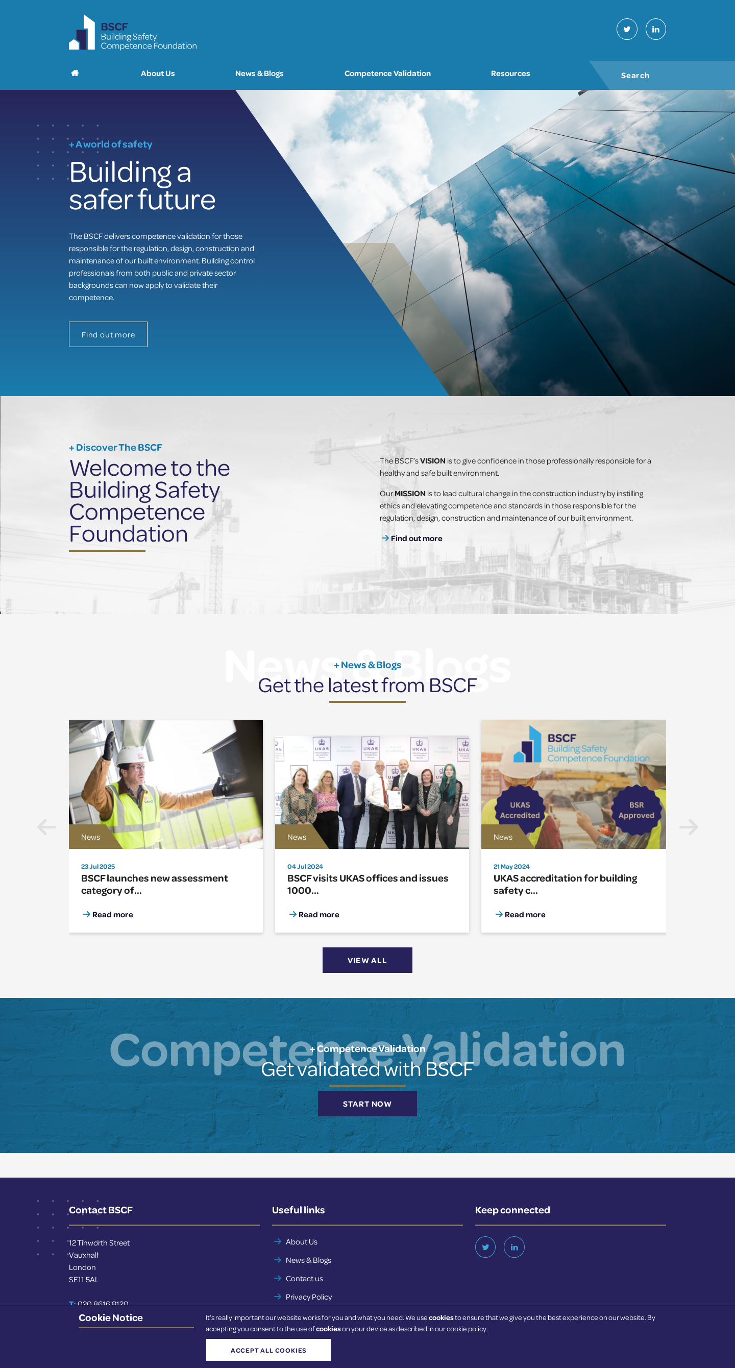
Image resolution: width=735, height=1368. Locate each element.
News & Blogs (308, 1260)
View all (367, 961)
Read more (112, 914)
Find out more (108, 335)
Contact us (304, 1278)
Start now (367, 1103)
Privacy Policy (309, 1296)
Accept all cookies (268, 1350)
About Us (301, 1241)
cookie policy (466, 1329)
